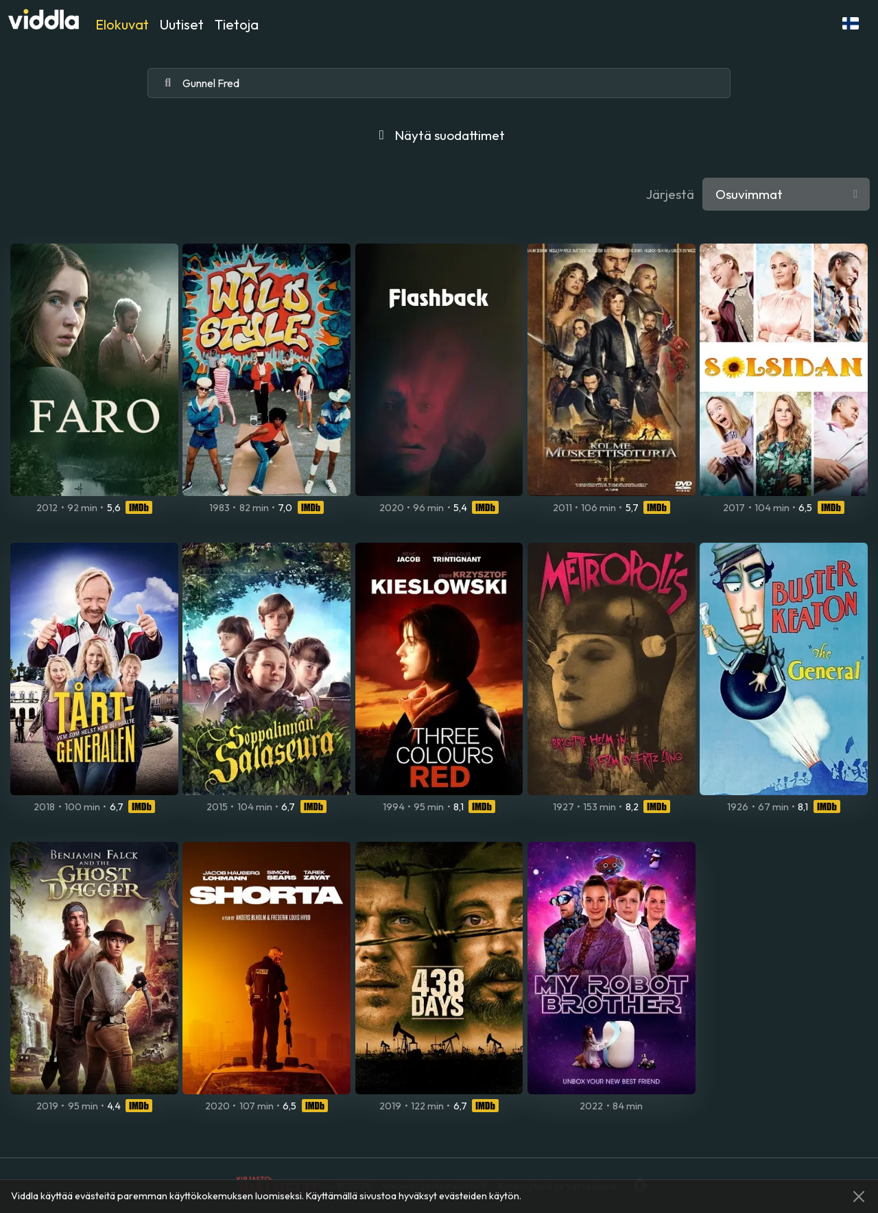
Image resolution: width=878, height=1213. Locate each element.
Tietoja (237, 24)
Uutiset (182, 24)
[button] (850, 23)
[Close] (859, 1196)
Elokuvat (122, 24)
